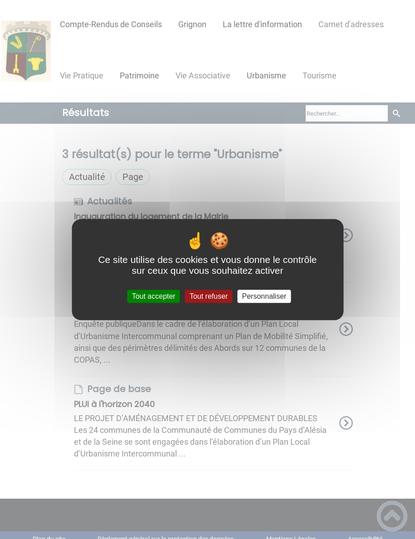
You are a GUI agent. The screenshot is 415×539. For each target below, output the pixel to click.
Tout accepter (154, 296)
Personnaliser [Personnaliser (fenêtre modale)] (264, 296)
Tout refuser (209, 296)
